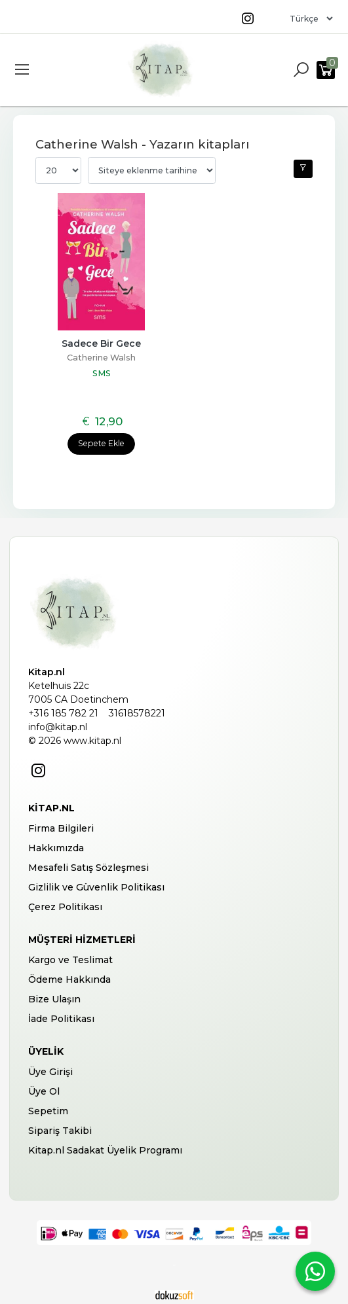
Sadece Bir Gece (101, 343)
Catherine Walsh (101, 357)
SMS (101, 373)
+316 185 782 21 (63, 713)
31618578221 (137, 713)
